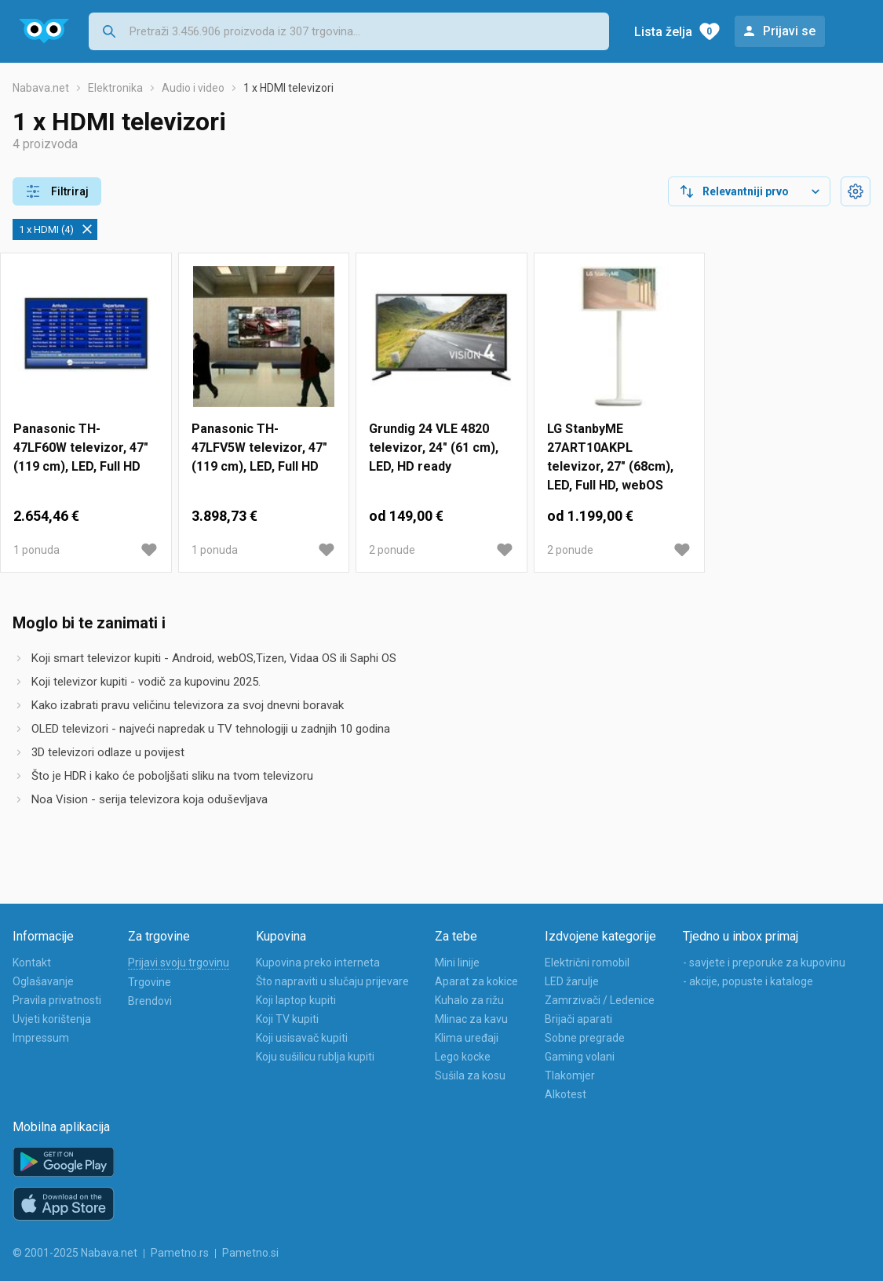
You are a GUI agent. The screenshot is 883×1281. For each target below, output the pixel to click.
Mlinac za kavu (471, 1019)
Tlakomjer (570, 1075)
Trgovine (149, 982)
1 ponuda (36, 550)
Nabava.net (41, 88)
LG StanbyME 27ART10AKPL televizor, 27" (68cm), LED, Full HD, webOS (610, 457)
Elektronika (115, 88)
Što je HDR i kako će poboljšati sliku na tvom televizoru (172, 776)
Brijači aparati (578, 1019)
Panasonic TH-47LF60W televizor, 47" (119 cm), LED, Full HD (80, 447)
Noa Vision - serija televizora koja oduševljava (149, 799)
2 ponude (392, 550)
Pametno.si (250, 1252)
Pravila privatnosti (57, 1000)
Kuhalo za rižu (469, 1000)
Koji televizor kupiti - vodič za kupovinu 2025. (146, 682)
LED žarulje (572, 981)
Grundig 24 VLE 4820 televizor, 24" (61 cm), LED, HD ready (433, 447)
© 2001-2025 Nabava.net (75, 1252)
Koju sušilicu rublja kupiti (315, 1056)
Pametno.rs (180, 1252)
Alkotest (565, 1094)
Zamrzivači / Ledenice (600, 1000)
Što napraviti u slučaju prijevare (332, 981)
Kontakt (32, 962)
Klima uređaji (466, 1038)
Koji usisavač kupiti (302, 1038)
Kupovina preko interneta (318, 962)
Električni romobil (587, 962)
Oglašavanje (43, 981)
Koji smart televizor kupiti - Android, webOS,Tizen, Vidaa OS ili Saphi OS (213, 658)
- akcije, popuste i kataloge (748, 981)
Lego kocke (463, 1056)
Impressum (41, 1038)
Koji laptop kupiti (296, 1000)
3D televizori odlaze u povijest (107, 752)
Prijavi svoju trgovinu (178, 962)
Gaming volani (580, 1056)
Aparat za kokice (476, 981)
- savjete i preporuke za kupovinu (764, 962)
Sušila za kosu (470, 1075)
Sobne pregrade (585, 1038)
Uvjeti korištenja (52, 1019)
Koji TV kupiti (287, 1019)
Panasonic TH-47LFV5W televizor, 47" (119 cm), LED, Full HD (259, 447)
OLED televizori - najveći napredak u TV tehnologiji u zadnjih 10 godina (210, 729)
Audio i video (193, 88)
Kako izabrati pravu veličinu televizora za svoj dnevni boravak (187, 705)
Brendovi (150, 1001)
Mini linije (457, 962)
